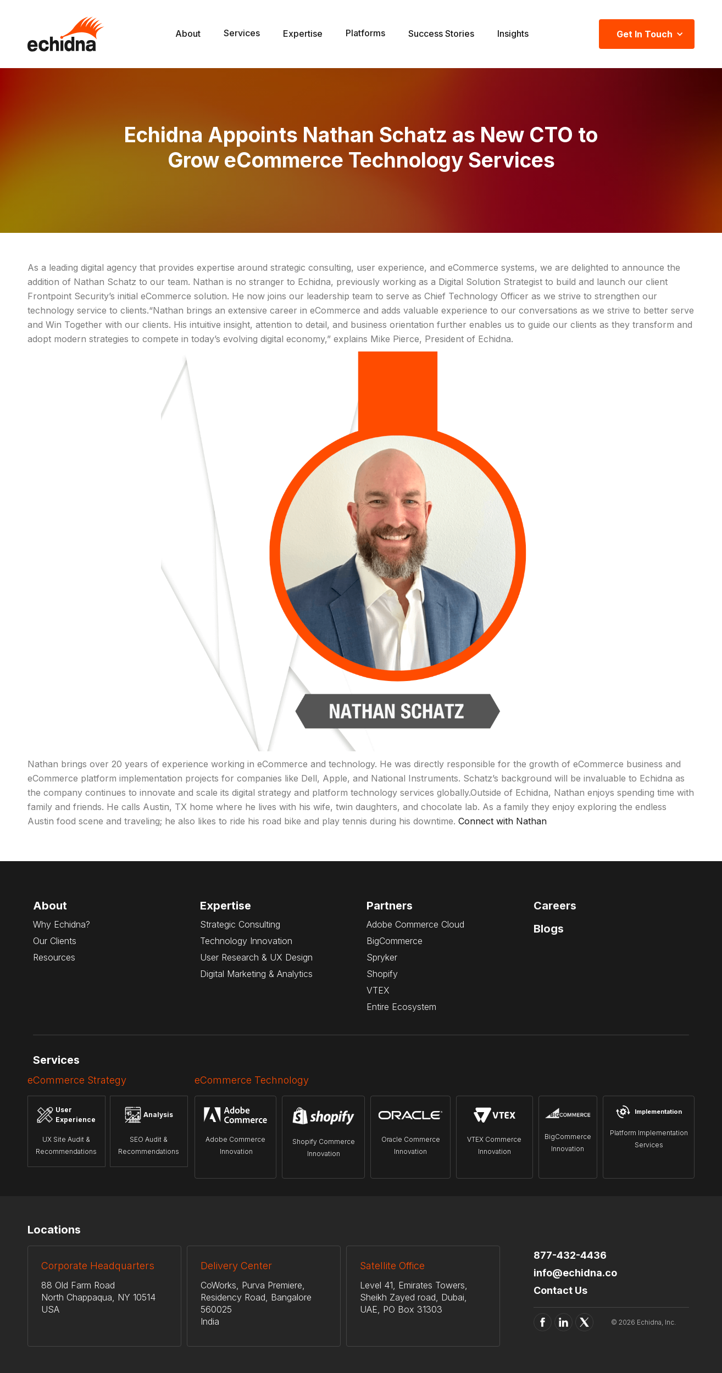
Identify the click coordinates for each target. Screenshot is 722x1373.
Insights (513, 33)
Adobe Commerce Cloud (415, 924)
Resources (54, 957)
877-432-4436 (570, 1255)
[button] (242, 34)
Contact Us (560, 1290)
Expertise (303, 33)
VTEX (378, 990)
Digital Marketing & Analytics (256, 973)
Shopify (382, 973)
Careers (555, 905)
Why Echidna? (61, 924)
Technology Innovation (246, 940)
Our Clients (54, 940)
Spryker (381, 957)
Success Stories (441, 33)
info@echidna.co (575, 1273)
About (188, 33)
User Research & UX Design (256, 957)
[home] (65, 34)
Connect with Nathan (502, 821)
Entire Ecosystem (401, 1006)
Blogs (549, 928)
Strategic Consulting (240, 924)
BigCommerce (394, 940)
